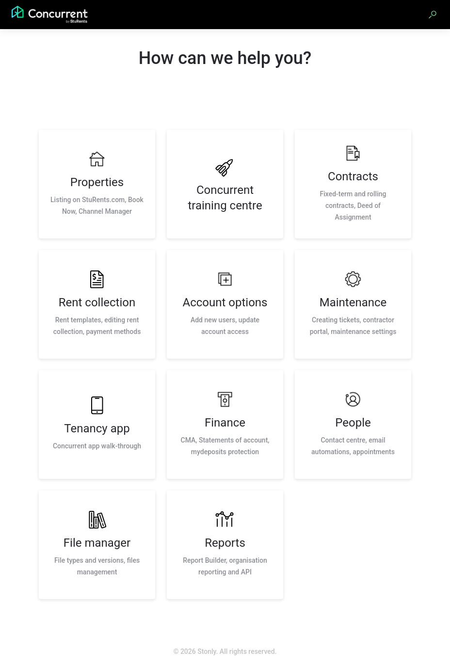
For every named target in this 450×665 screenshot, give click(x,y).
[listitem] (97, 184)
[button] (432, 14)
